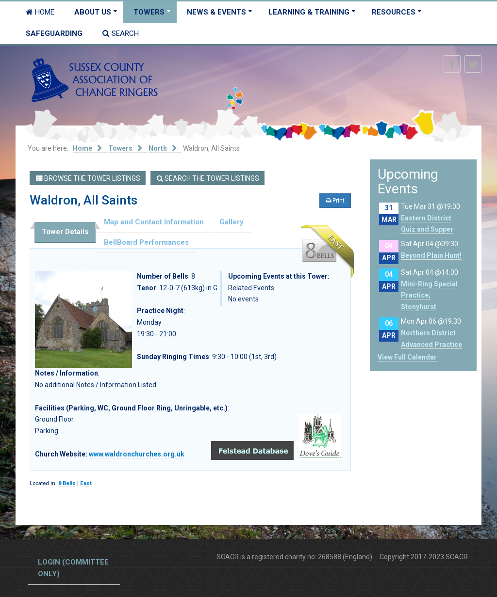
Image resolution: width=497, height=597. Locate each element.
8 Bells (67, 483)
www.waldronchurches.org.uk (136, 454)
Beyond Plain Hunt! (431, 255)
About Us (92, 12)
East (86, 483)
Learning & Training (308, 12)
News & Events (216, 12)
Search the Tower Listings (208, 178)
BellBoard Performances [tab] (146, 242)
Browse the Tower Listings (88, 178)
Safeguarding (54, 33)
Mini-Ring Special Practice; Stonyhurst (429, 295)
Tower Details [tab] (65, 231)
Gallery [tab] (231, 222)
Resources (393, 12)
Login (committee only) (73, 568)
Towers (149, 12)
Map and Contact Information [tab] (154, 222)
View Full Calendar (407, 357)
